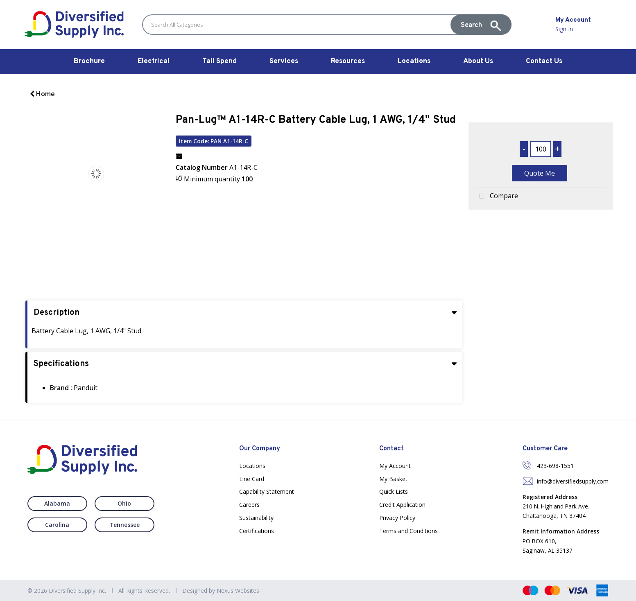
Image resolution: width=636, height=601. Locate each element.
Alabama (57, 503)
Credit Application (402, 504)
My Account (395, 466)
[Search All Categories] (327, 24)
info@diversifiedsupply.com (573, 481)
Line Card (251, 479)
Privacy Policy (397, 518)
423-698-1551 (555, 466)
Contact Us (544, 61)
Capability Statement (266, 491)
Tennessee (124, 525)
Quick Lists (393, 491)
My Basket (393, 479)
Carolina (57, 525)
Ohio (124, 503)
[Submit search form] (481, 24)
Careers (249, 504)
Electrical (154, 61)
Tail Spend (219, 61)
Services (283, 61)
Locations (414, 61)
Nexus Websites (238, 590)
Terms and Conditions (408, 531)
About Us (478, 61)
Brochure (89, 61)
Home (42, 93)
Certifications (256, 531)
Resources (348, 61)
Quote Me (539, 173)
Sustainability (256, 518)
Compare (496, 196)
